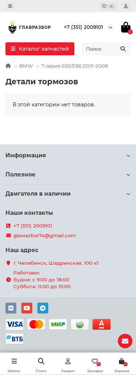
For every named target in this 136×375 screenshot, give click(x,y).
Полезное (68, 174)
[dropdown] (10, 6)
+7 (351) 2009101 (83, 27)
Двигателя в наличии (68, 193)
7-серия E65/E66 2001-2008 (74, 66)
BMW (26, 66)
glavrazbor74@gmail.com (44, 235)
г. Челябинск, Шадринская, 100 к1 (56, 263)
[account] (126, 6)
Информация (68, 155)
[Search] (106, 48)
